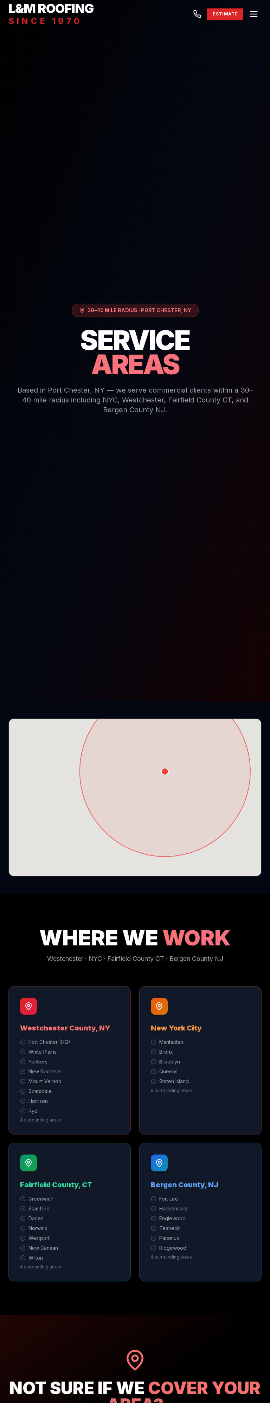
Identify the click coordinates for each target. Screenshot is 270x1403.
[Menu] (254, 14)
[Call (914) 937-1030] (197, 14)
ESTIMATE (225, 14)
